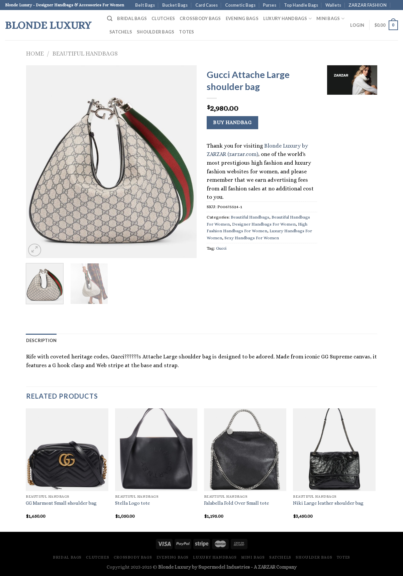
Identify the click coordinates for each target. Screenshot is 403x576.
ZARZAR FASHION (367, 5)
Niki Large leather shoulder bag (328, 503)
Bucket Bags (175, 5)
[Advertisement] (352, 202)
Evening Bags (242, 18)
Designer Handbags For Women (264, 224)
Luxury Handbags (287, 18)
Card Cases (206, 5)
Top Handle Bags (301, 5)
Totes (186, 31)
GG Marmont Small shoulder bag (61, 503)
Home (35, 53)
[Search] (109, 18)
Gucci (221, 248)
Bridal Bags (132, 18)
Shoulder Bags (155, 31)
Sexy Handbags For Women (251, 237)
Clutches (163, 18)
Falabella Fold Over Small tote (236, 503)
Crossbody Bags (200, 18)
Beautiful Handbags (85, 53)
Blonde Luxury (48, 25)
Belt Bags (145, 5)
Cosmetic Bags (240, 5)
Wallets (333, 5)
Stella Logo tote (132, 503)
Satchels (120, 31)
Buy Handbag (232, 122)
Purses (269, 5)
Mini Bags (330, 18)
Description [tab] (41, 340)
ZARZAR (266, 567)
